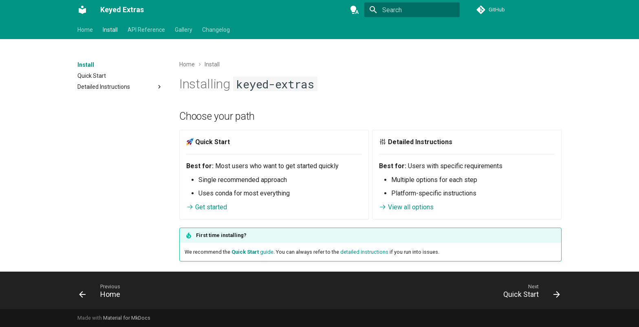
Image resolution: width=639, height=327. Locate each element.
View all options (406, 207)
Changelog (216, 29)
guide (252, 252)
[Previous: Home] (102, 292)
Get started (206, 207)
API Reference (146, 29)
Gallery (183, 29)
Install (110, 29)
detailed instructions (364, 252)
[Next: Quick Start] (528, 292)
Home (85, 29)
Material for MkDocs (126, 318)
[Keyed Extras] (82, 10)
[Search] (412, 9)
